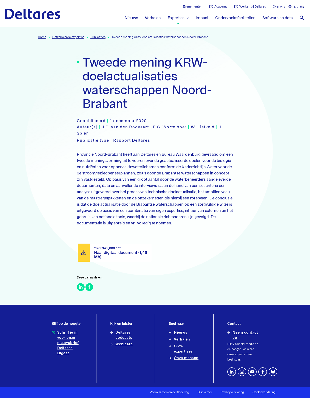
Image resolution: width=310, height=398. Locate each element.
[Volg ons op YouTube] (252, 371)
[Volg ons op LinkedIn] (231, 371)
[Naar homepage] (32, 14)
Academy (218, 6)
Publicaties (97, 37)
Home (42, 37)
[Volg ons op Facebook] (262, 371)
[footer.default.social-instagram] (242, 371)
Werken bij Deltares (250, 6)
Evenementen (192, 6)
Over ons (279, 6)
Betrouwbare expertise (68, 37)
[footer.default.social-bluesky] (273, 371)
